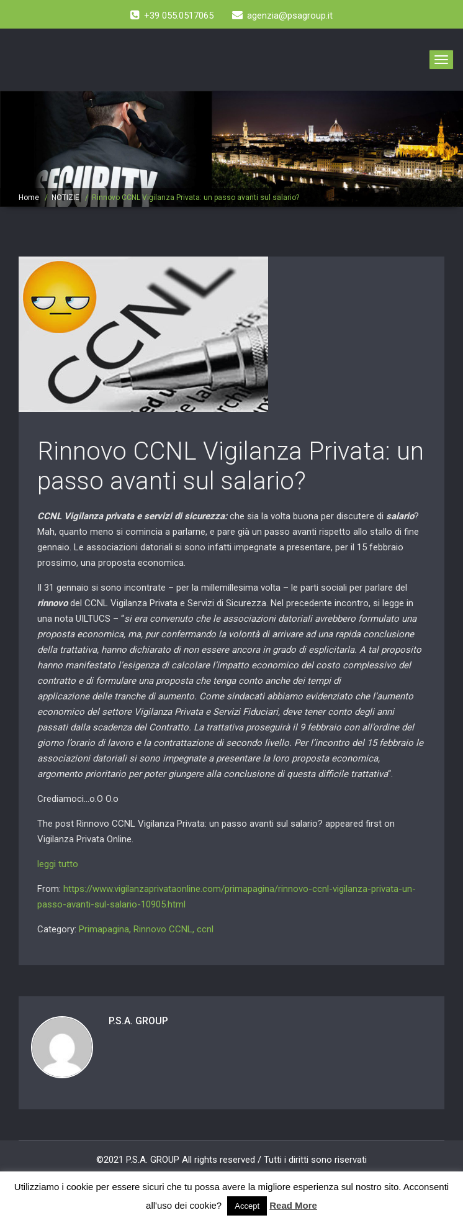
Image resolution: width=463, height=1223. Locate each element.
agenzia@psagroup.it (282, 15)
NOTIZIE (65, 197)
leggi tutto (57, 864)
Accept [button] (247, 1206)
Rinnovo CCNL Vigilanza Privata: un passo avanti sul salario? (230, 466)
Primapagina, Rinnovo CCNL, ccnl (146, 929)
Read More (293, 1205)
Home (29, 197)
